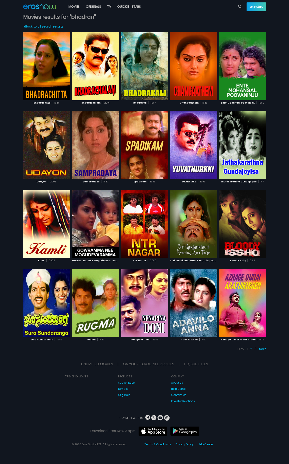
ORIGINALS (95, 6)
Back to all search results (44, 26)
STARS (136, 6)
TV (110, 6)
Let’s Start (256, 7)
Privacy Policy (185, 444)
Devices (123, 389)
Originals (124, 395)
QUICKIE (123, 6)
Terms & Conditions (157, 444)
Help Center (178, 389)
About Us (177, 382)
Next (262, 349)
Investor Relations (183, 401)
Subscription (126, 382)
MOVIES (75, 6)
